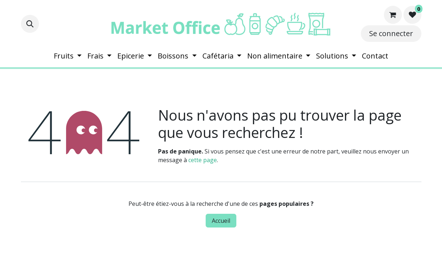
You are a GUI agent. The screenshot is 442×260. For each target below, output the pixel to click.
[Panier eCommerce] (393, 15)
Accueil (221, 221)
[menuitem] (67, 56)
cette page (202, 160)
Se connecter (391, 33)
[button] (30, 24)
